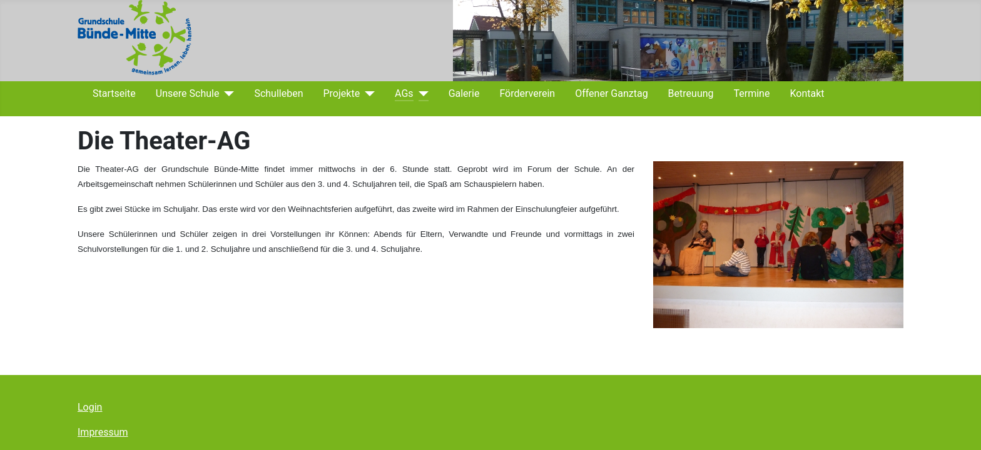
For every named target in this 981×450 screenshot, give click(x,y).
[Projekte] (367, 93)
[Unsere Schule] (226, 93)
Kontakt (807, 93)
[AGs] (421, 93)
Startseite (114, 93)
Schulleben (278, 93)
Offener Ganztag (611, 93)
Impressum (103, 432)
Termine (752, 93)
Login (90, 407)
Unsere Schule (188, 93)
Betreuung (691, 93)
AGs (404, 93)
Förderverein (527, 93)
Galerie (464, 93)
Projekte (341, 93)
